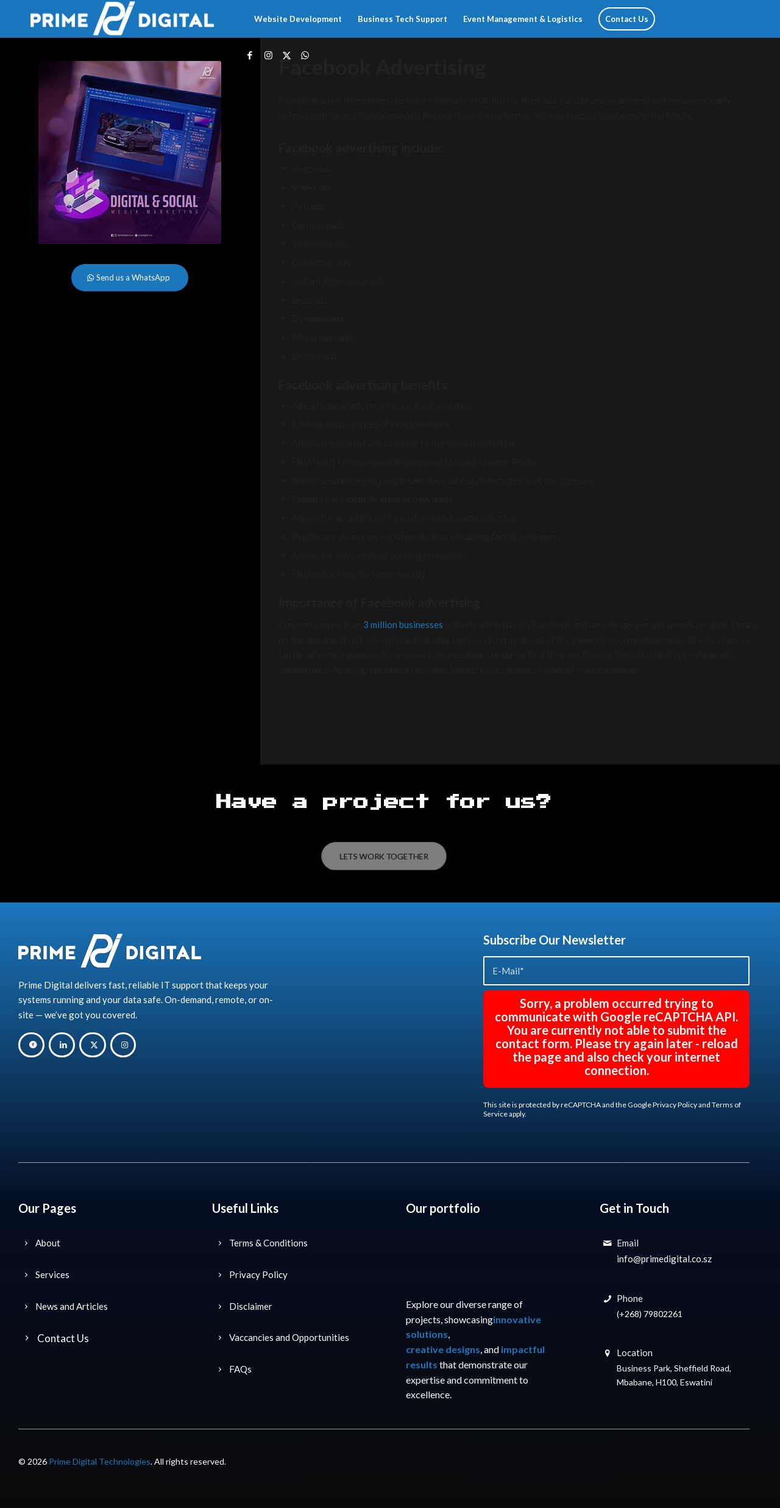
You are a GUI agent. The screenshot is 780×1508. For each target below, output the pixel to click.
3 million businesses (403, 624)
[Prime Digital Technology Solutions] (122, 19)
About (47, 1242)
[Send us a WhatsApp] (129, 277)
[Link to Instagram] (268, 55)
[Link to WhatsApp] (305, 55)
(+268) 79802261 (649, 1314)
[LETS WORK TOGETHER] (384, 856)
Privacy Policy (675, 1104)
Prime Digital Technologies (100, 1461)
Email (628, 1242)
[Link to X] (286, 55)
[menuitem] (298, 19)
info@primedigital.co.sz (664, 1258)
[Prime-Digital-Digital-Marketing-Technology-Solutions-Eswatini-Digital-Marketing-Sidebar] (129, 152)
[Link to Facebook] (250, 55)
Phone (630, 1298)
